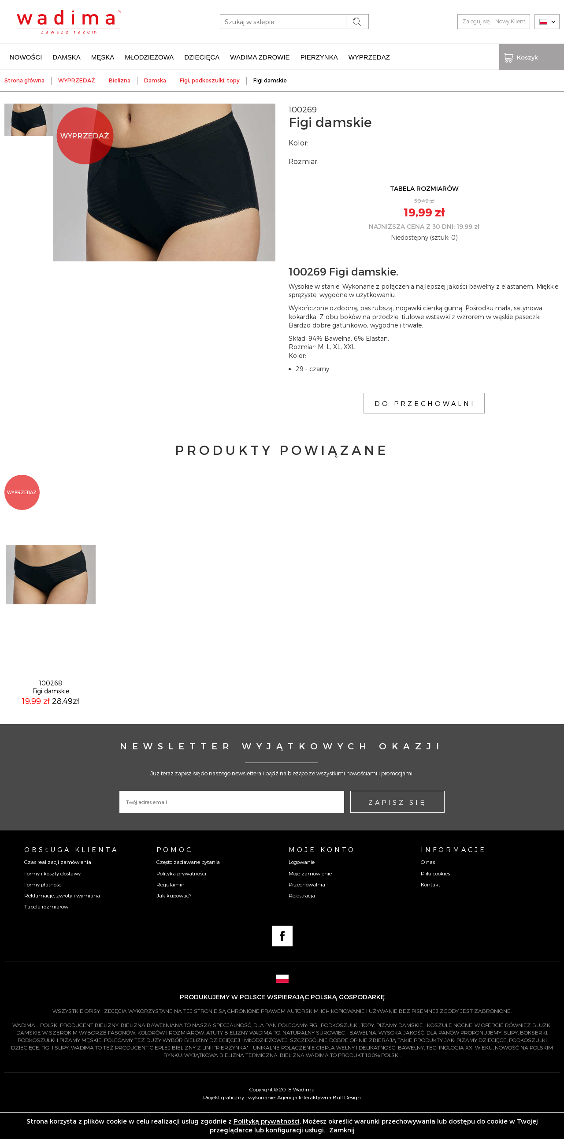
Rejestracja (302, 920)
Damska (155, 79)
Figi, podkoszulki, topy (210, 79)
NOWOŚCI (26, 56)
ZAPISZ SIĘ (397, 827)
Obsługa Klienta (71, 874)
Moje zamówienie (310, 898)
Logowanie (302, 886)
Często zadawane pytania (188, 886)
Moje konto (322, 874)
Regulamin (170, 909)
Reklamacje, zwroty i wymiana (62, 920)
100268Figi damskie (50, 711)
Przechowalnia (307, 909)
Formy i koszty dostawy (52, 898)
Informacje (453, 874)
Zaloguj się (476, 21)
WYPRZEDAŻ (369, 56)
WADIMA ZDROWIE (259, 56)
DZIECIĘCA (201, 56)
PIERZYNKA (319, 56)
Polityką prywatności (267, 1121)
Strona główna (24, 79)
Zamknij (342, 1130)
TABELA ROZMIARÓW (424, 187)
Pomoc (174, 874)
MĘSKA (103, 56)
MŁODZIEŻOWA (149, 56)
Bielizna (119, 79)
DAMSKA (66, 56)
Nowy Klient (510, 21)
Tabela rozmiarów (46, 931)
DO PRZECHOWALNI (425, 402)
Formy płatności (43, 909)
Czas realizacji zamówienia (57, 886)
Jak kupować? (173, 920)
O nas (428, 886)
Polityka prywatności (181, 898)
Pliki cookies (435, 898)
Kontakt (430, 909)
